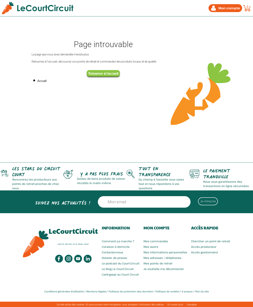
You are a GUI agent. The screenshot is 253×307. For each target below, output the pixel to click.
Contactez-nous (112, 252)
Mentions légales (96, 291)
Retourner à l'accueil (103, 73)
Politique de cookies (167, 291)
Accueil (39, 81)
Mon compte (156, 228)
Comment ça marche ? (118, 241)
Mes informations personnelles (165, 252)
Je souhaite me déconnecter (163, 269)
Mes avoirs (150, 247)
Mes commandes (155, 241)
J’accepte (191, 304)
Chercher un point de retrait (210, 241)
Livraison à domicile (116, 247)
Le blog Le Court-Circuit (118, 269)
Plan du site (202, 291)
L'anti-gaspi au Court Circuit (120, 274)
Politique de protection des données (131, 291)
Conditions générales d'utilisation (64, 291)
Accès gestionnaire (204, 252)
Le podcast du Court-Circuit (120, 263)
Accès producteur (203, 247)
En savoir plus (175, 304)
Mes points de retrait (157, 263)
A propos (187, 291)
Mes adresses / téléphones (162, 258)
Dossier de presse (114, 258)
